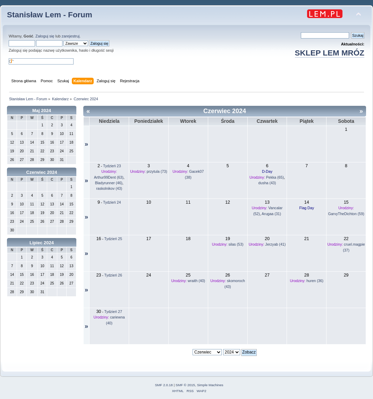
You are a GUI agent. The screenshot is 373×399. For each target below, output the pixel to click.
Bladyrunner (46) (108, 183)
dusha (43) (267, 183)
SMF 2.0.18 (164, 385)
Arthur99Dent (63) (109, 177)
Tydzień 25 (113, 239)
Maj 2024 (41, 110)
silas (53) (235, 244)
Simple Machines (210, 385)
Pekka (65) (275, 177)
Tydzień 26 (113, 275)
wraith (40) (196, 281)
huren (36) (314, 281)
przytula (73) (157, 171)
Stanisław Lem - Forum (49, 14)
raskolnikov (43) (109, 188)
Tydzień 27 (113, 311)
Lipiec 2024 (41, 242)
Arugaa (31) (271, 214)
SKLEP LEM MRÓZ (329, 53)
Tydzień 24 (112, 202)
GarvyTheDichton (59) (346, 214)
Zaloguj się (44, 36)
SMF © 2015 (185, 385)
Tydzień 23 (112, 166)
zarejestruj (71, 36)
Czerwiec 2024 (41, 172)
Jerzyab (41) (275, 244)
